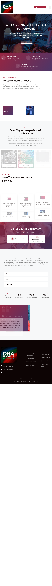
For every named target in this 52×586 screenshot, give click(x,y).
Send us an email (19, 239)
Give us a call (35, 239)
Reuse (7, 279)
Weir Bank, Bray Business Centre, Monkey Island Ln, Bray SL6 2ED (12, 365)
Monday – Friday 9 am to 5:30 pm (11, 372)
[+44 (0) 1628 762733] (1, 369)
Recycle (8, 273)
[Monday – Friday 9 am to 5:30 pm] (1, 372)
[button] (50, 7)
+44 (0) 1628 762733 (8, 369)
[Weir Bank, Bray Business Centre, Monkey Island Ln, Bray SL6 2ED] (1, 365)
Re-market (9, 284)
